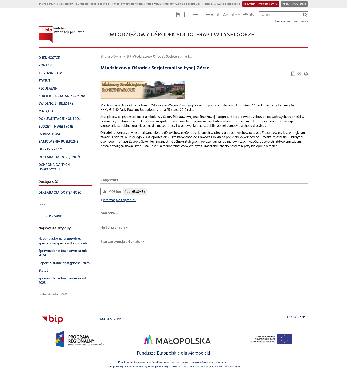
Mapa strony (111, 319)
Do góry (296, 317)
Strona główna (110, 56)
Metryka (107, 213)
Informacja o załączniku (118, 200)
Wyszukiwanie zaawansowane (291, 21)
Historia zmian (112, 227)
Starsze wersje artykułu (120, 242)
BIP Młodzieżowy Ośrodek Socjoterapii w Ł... (159, 56)
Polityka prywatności (294, 4)
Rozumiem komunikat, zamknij (260, 4)
